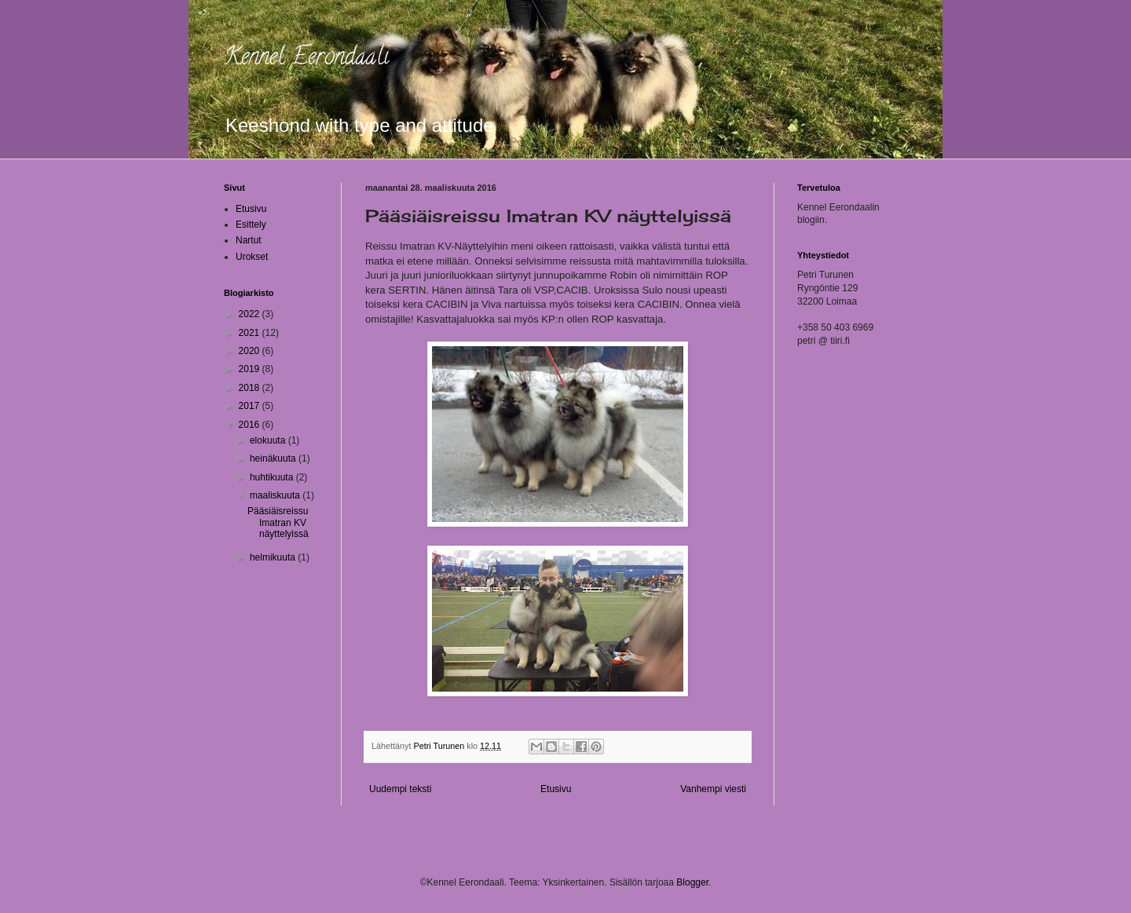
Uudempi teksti (400, 788)
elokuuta (269, 440)
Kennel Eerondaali (306, 59)
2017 (250, 405)
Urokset (252, 256)
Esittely (251, 224)
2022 (250, 314)
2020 (250, 350)
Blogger (692, 882)
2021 (250, 332)
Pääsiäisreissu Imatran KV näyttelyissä (278, 522)
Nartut (249, 240)
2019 (250, 368)
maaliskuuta (276, 495)
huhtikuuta (273, 477)
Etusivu (555, 788)
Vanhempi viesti (713, 788)
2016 (250, 424)
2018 (250, 387)
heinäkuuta (274, 458)
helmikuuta (274, 557)
